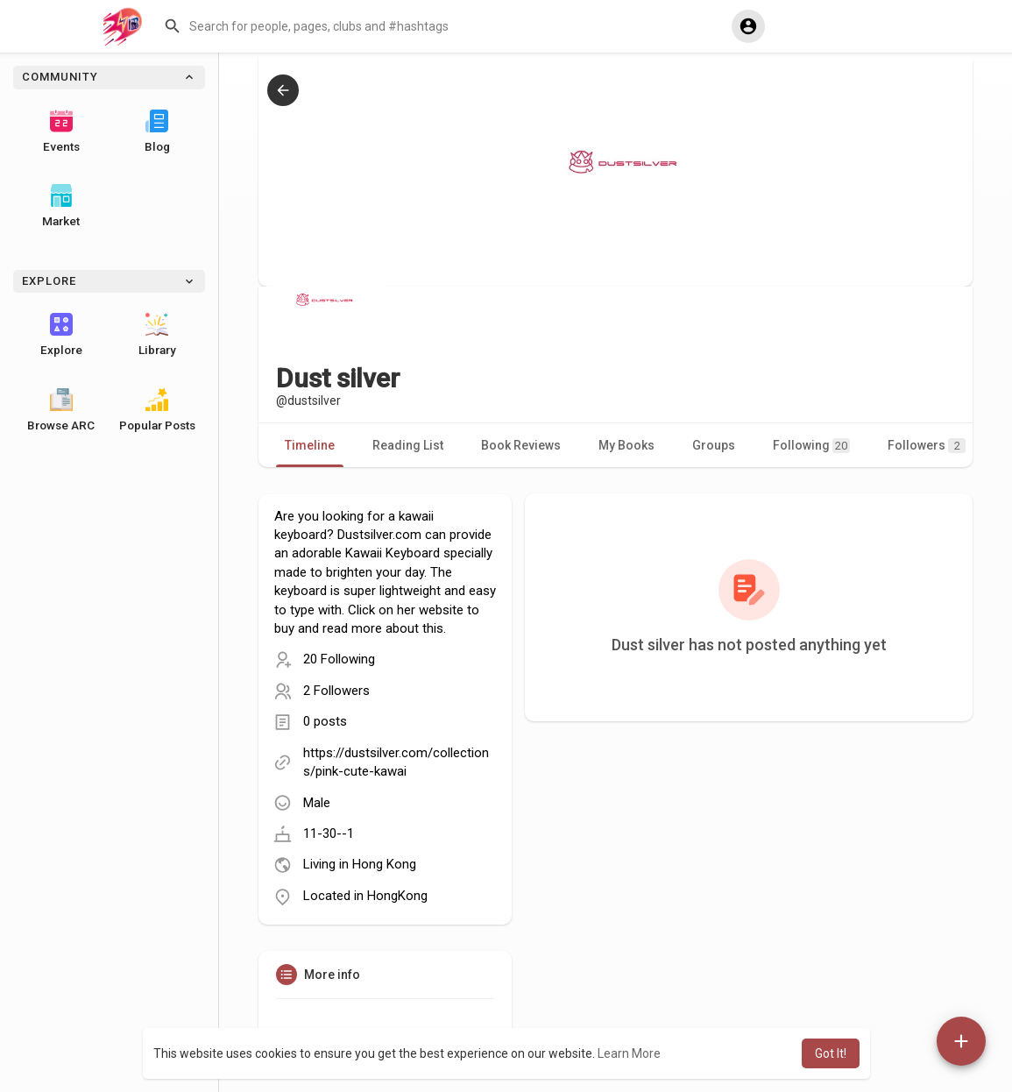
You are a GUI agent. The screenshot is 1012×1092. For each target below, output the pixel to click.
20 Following (339, 659)
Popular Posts (157, 410)
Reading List (407, 445)
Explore (61, 335)
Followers (927, 445)
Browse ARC (61, 410)
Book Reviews (521, 445)
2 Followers (336, 690)
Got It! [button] (830, 1053)
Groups (713, 445)
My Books (626, 445)
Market (61, 206)
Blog (157, 131)
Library (157, 335)
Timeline (310, 445)
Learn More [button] (629, 1053)
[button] (441, 26)
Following (811, 445)
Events (61, 131)
